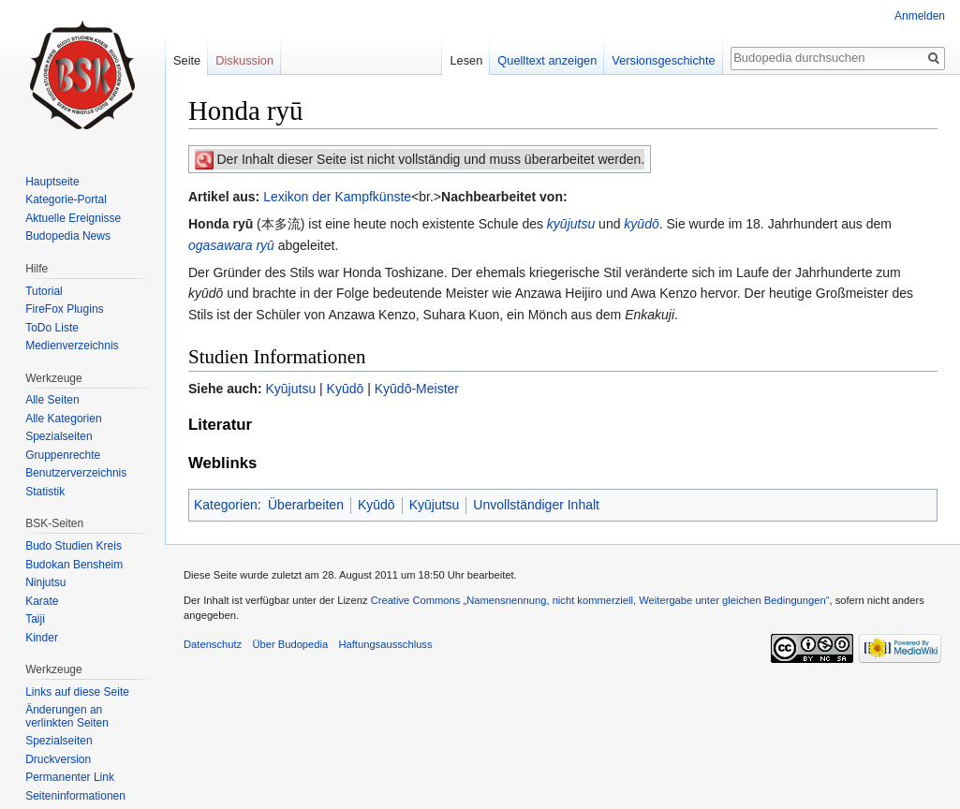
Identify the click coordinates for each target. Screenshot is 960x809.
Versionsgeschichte (663, 60)
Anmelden (919, 15)
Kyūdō (345, 388)
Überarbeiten (306, 504)
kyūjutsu (571, 223)
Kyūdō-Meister (417, 388)
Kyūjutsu (290, 388)
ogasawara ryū (231, 245)
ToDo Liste (52, 327)
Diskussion (244, 60)
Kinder (41, 637)
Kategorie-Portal (66, 199)
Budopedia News (68, 236)
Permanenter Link (69, 777)
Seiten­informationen (75, 795)
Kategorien (226, 504)
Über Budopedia (290, 644)
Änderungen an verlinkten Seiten (67, 716)
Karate (41, 601)
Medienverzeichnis (71, 345)
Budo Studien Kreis (73, 545)
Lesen (466, 60)
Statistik (45, 491)
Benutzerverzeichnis (75, 472)
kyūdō (641, 223)
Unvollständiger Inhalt (536, 504)
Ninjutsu (45, 582)
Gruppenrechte (62, 455)
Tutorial (44, 291)
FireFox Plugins (64, 309)
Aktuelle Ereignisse (73, 218)
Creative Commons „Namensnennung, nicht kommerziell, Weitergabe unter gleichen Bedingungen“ (600, 600)
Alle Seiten (52, 399)
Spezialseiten (58, 436)
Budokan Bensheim (74, 564)
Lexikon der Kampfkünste (337, 196)
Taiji (35, 618)
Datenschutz (213, 644)
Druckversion (58, 759)
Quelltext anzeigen (547, 60)
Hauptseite (52, 181)
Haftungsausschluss (385, 644)
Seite (186, 60)
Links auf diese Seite (77, 692)
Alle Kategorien (63, 418)
